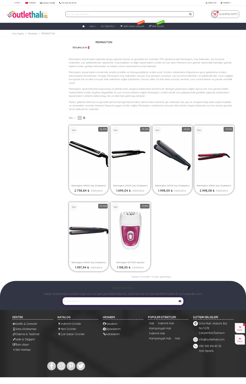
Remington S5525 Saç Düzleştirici (172, 185)
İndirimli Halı (166, 323)
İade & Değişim (24, 339)
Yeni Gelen (157, 25)
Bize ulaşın (21, 344)
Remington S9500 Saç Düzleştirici (88, 185)
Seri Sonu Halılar (133, 25)
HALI (92, 26)
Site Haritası (22, 350)
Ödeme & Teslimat (26, 334)
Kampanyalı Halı (160, 328)
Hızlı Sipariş (206, 351)
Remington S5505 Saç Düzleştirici (89, 262)
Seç (72, 117)
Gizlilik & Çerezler (25, 324)
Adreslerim (111, 334)
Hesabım (110, 324)
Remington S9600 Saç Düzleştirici (214, 185)
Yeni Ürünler (67, 329)
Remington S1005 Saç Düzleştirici (130, 185)
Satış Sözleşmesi (24, 329)
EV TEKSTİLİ (107, 26)
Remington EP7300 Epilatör (130, 262)
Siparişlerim (112, 329)
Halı (151, 323)
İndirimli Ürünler (69, 324)
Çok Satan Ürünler (71, 334)
